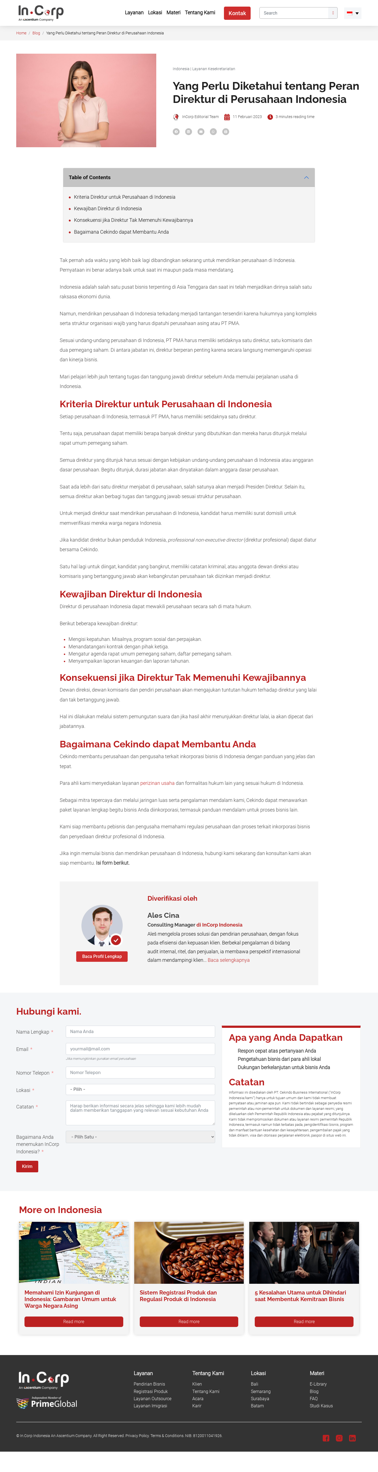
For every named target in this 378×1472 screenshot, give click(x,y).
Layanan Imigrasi (150, 1405)
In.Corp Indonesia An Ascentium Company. (56, 1435)
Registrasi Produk (151, 1391)
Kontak (237, 13)
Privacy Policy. (137, 1435)
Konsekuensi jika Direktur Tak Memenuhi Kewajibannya (131, 220)
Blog (36, 33)
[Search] (293, 13)
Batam (257, 1405)
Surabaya (260, 1398)
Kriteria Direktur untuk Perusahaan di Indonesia (122, 197)
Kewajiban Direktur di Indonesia (105, 208)
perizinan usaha (157, 783)
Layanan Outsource (152, 1398)
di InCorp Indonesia (219, 925)
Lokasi (23, 1090)
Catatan (25, 1107)
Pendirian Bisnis (149, 1384)
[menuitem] (353, 13)
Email (22, 1049)
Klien (197, 1384)
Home (21, 33)
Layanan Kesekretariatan (213, 69)
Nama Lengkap (32, 1032)
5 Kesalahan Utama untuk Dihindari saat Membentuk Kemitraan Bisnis (300, 1295)
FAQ (314, 1398)
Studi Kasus (321, 1405)
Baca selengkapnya (229, 960)
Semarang (261, 1391)
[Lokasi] (277, 1373)
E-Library (318, 1384)
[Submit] (333, 13)
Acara (198, 1398)
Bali (254, 1384)
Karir (196, 1405)
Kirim (27, 1166)
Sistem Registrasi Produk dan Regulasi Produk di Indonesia (178, 1295)
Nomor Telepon (33, 1073)
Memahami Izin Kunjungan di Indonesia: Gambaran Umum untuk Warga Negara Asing (70, 1299)
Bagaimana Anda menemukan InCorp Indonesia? (37, 1144)
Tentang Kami (206, 1391)
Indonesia (181, 69)
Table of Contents (90, 177)
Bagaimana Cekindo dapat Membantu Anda (119, 232)
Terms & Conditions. (167, 1435)
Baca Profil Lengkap (102, 956)
